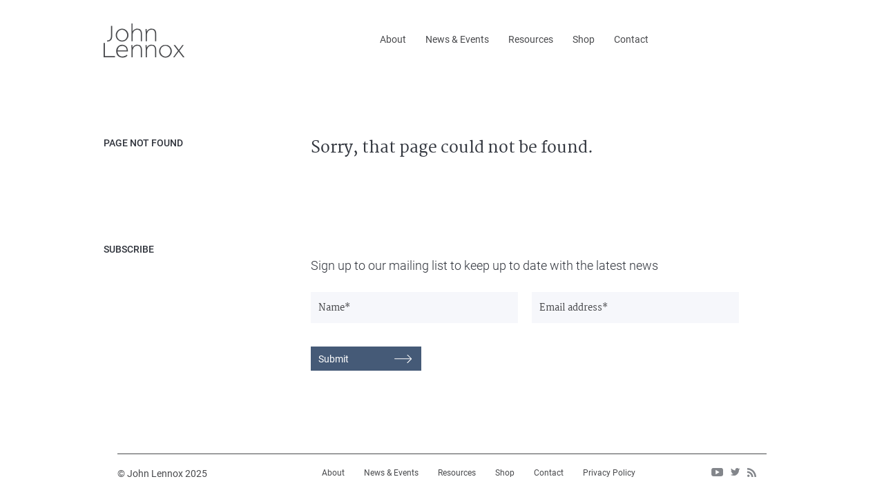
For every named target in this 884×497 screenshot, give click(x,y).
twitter (735, 472)
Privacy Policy (609, 473)
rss (751, 472)
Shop (584, 39)
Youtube (717, 472)
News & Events (457, 39)
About (393, 39)
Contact (631, 39)
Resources (530, 39)
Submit (333, 358)
